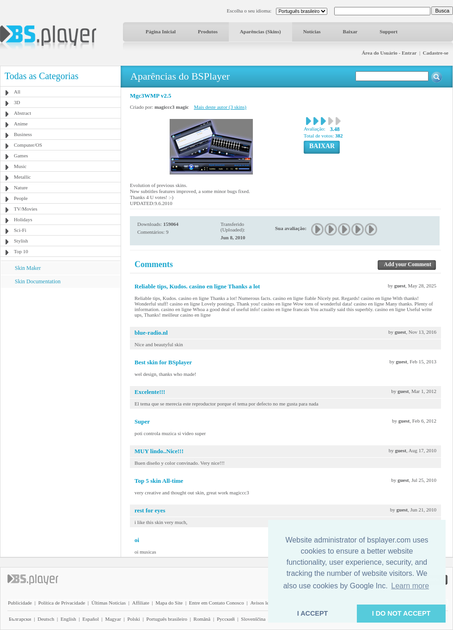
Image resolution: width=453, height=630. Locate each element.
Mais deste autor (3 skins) (220, 107)
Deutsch (45, 619)
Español (90, 619)
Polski (133, 619)
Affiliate (140, 602)
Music (20, 166)
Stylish (21, 240)
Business (23, 134)
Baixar (350, 31)
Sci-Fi (20, 230)
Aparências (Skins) (260, 31)
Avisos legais (263, 602)
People (21, 198)
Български (20, 619)
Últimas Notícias (109, 602)
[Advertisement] (60, 346)
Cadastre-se (435, 53)
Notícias (312, 31)
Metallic (22, 177)
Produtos (208, 31)
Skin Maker (28, 268)
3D (17, 102)
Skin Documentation (38, 281)
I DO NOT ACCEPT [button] (401, 613)
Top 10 (21, 251)
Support (389, 31)
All (17, 91)
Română (202, 619)
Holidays (23, 219)
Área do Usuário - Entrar (388, 53)
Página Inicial (161, 31)
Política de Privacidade (61, 602)
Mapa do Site (169, 602)
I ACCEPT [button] (312, 613)
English (68, 619)
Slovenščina (253, 619)
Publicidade (20, 602)
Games (21, 155)
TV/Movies (25, 209)
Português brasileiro (167, 619)
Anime (21, 123)
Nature (21, 187)
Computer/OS (28, 145)
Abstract (22, 113)
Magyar (113, 619)
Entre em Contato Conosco (216, 602)
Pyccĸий (226, 619)
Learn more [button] (410, 586)
